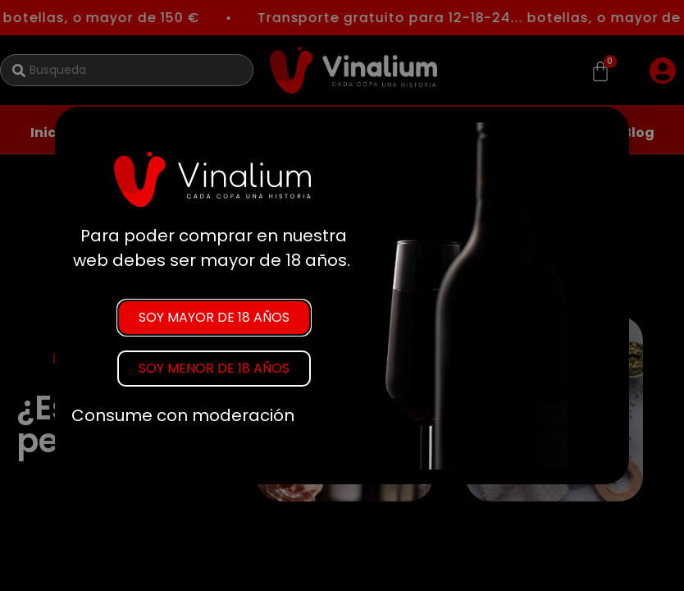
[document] (342, 295)
